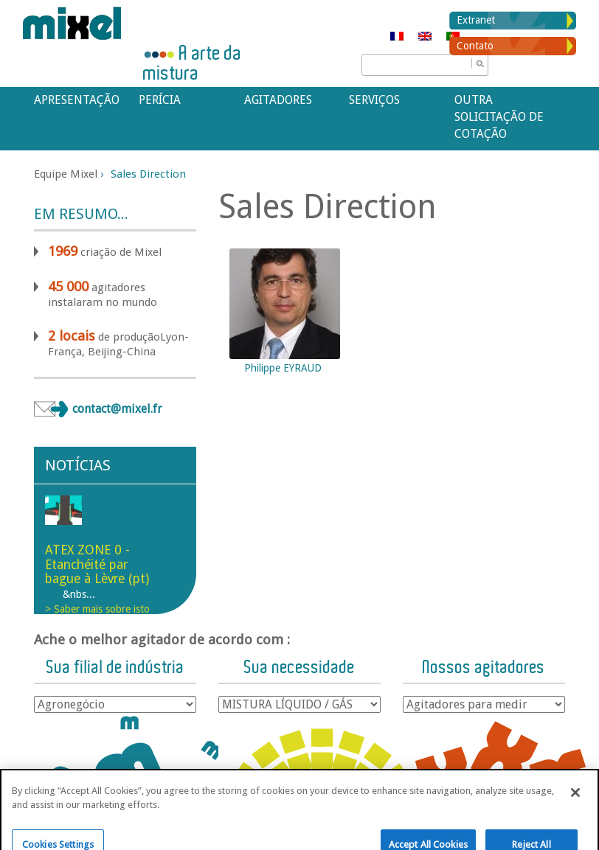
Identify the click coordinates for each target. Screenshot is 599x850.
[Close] (575, 809)
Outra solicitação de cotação (499, 117)
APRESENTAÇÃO (77, 100)
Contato (475, 46)
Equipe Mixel (65, 174)
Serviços (374, 100)
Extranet (476, 20)
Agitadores (278, 100)
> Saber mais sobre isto (97, 609)
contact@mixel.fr (117, 409)
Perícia (160, 100)
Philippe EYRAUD (283, 368)
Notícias (78, 465)
